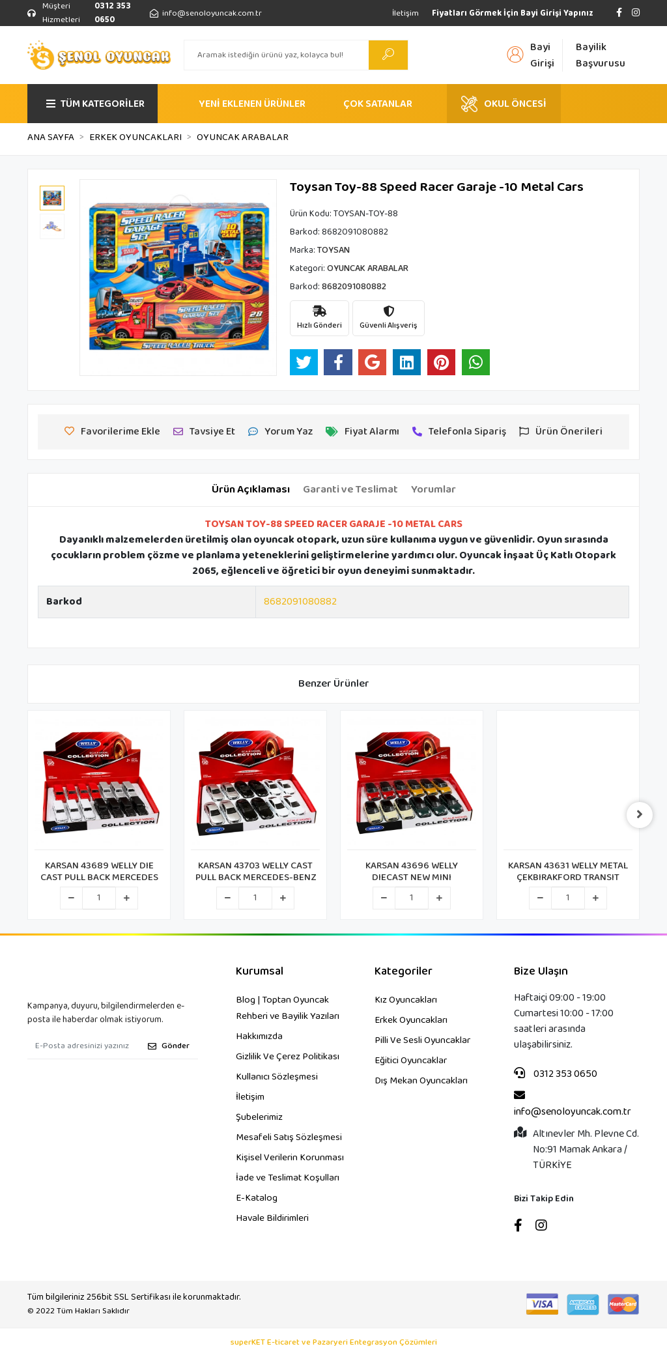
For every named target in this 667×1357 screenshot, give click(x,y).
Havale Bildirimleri (272, 1218)
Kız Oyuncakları (406, 1000)
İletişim (405, 13)
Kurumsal (259, 971)
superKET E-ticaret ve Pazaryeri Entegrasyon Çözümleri (334, 1342)
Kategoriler (404, 971)
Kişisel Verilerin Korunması (290, 1157)
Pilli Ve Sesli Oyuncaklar (422, 1040)
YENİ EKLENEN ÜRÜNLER (252, 104)
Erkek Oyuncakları (411, 1020)
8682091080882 (300, 601)
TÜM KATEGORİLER (95, 104)
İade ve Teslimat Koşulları (287, 1178)
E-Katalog (256, 1198)
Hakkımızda (259, 1036)
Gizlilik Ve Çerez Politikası (287, 1056)
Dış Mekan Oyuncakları (421, 1081)
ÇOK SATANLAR (377, 104)
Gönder (169, 1046)
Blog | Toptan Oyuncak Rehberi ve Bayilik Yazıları (287, 1008)
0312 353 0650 (555, 1074)
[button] (94, 277)
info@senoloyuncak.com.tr (572, 1104)
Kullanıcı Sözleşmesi (277, 1077)
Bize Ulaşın (541, 971)
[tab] (251, 490)
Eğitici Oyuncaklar (411, 1060)
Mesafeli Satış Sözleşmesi (289, 1137)
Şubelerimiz (259, 1117)
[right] (639, 815)
